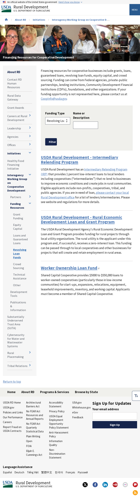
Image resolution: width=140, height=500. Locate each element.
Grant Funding (18, 216)
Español (7, 472)
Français (70, 472)
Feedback (77, 417)
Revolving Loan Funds (19, 253)
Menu (135, 9)
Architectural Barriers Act (33, 404)
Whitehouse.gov (81, 407)
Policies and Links (13, 412)
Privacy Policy (57, 411)
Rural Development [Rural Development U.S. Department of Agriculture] (28, 9)
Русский (83, 472)
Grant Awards (15, 107)
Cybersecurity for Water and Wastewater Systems (15, 340)
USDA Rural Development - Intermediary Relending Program (79, 160)
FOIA (29, 446)
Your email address (105, 409)
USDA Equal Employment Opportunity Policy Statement (59, 421)
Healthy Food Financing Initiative (15, 164)
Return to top (12, 382)
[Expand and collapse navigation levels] (30, 115)
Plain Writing (33, 436)
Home (11, 392)
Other (17, 285)
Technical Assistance (19, 276)
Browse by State (86, 392)
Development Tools (18, 294)
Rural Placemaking (15, 355)
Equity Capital (17, 226)
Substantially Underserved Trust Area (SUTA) (15, 322)
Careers (7, 422)
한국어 (59, 472)
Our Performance (13, 417)
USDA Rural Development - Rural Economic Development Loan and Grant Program (81, 220)
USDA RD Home (12, 402)
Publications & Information (18, 306)
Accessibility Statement (56, 404)
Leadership (14, 128)
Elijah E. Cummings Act (34, 453)
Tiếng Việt (33, 472)
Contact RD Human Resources (14, 83)
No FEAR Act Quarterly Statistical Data (35, 427)
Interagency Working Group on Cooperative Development (86, 19)
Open (29, 441)
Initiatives (39, 19)
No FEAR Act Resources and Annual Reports (35, 415)
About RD (20, 19)
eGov (75, 412)
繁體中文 (46, 472)
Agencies (12, 137)
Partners (15, 197)
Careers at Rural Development (17, 118)
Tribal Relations (17, 366)
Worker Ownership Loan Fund (70, 267)
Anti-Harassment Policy (58, 434)
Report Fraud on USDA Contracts (12, 429)
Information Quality (56, 443)
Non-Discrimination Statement (57, 453)
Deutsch (19, 472)
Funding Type (55, 113)
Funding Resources (17, 205)
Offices (11, 145)
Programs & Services (54, 392)
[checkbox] (136, 395)
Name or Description (81, 115)
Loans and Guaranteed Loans (20, 239)
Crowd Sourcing (18, 266)
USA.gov (77, 402)
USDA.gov (8, 407)
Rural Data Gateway (14, 97)
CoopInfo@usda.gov (54, 99)
